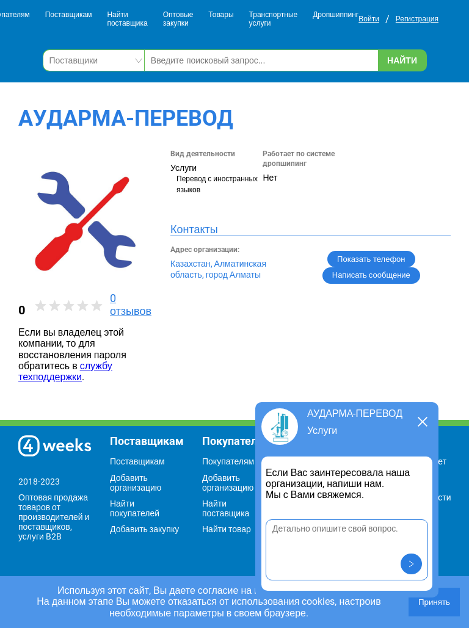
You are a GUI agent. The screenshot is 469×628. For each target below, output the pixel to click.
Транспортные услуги (273, 19)
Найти (402, 60)
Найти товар (226, 529)
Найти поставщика (127, 19)
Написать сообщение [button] (371, 275)
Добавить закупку (144, 529)
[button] (411, 564)
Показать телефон (371, 259)
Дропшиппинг (335, 15)
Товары (220, 15)
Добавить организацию (135, 483)
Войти (368, 19)
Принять (434, 602)
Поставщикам (68, 15)
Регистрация (417, 19)
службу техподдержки (65, 371)
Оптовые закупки (178, 19)
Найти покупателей (134, 508)
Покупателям (228, 461)
